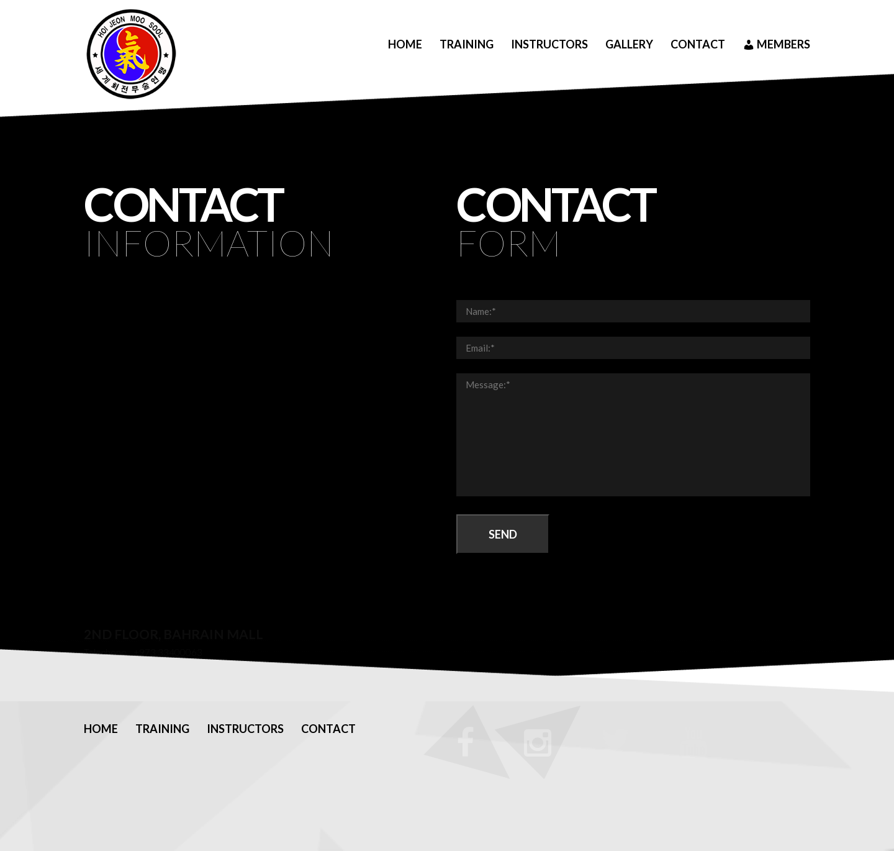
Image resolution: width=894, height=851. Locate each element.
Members (776, 45)
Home (405, 44)
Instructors (549, 44)
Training (467, 44)
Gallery (629, 44)
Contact (697, 44)
